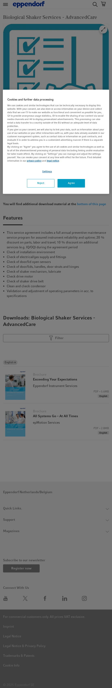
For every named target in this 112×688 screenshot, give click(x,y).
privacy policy (34, 160)
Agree (71, 183)
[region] (56, 142)
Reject (40, 183)
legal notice (53, 160)
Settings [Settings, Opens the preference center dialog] (47, 171)
